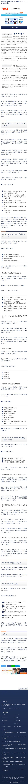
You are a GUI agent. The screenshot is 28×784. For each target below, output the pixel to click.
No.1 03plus (4, 714)
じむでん (3, 723)
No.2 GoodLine (17, 714)
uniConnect (16, 723)
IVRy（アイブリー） (18, 726)
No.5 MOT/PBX (5, 720)
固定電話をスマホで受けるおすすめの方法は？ (11, 708)
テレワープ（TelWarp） (6, 726)
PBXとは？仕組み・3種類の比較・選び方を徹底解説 (12, 761)
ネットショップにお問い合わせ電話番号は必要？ (11, 741)
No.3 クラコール (5, 717)
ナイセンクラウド (17, 720)
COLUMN (5, 730)
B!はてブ (18, 666)
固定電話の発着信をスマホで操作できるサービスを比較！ (12, 2)
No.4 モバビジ (16, 717)
